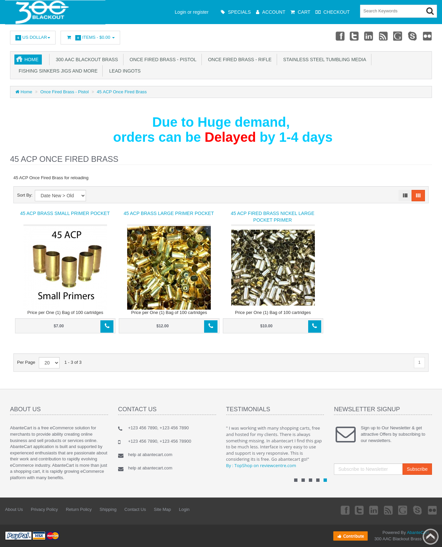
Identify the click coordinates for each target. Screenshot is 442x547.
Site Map (162, 509)
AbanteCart (418, 532)
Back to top (430, 536)
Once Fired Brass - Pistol (161, 59)
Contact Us (135, 509)
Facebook (338, 36)
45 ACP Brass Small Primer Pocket (65, 213)
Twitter (353, 36)
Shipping (108, 509)
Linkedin (368, 36)
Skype (412, 36)
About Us (14, 509)
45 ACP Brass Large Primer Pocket (169, 213)
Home (31, 59)
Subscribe (417, 469)
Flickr (427, 36)
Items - (90, 37)
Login (184, 509)
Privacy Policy (44, 509)
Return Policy (79, 509)
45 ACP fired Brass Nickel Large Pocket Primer (273, 217)
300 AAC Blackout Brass (85, 59)
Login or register (191, 12)
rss (382, 36)
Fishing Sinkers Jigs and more (56, 71)
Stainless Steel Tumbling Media (323, 59)
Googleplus (397, 36)
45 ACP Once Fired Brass (122, 91)
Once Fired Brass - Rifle (238, 59)
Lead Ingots (123, 71)
